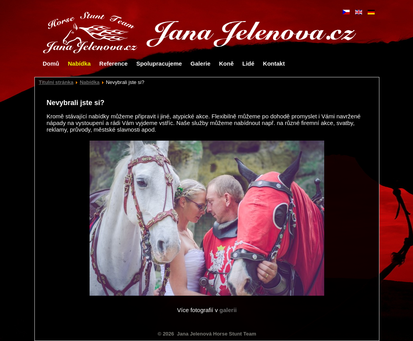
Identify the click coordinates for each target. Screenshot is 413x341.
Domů (51, 63)
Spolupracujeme (159, 63)
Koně (226, 63)
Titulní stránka (56, 82)
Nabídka (79, 63)
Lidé (248, 63)
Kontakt (274, 63)
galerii (228, 310)
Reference (113, 63)
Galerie (200, 63)
